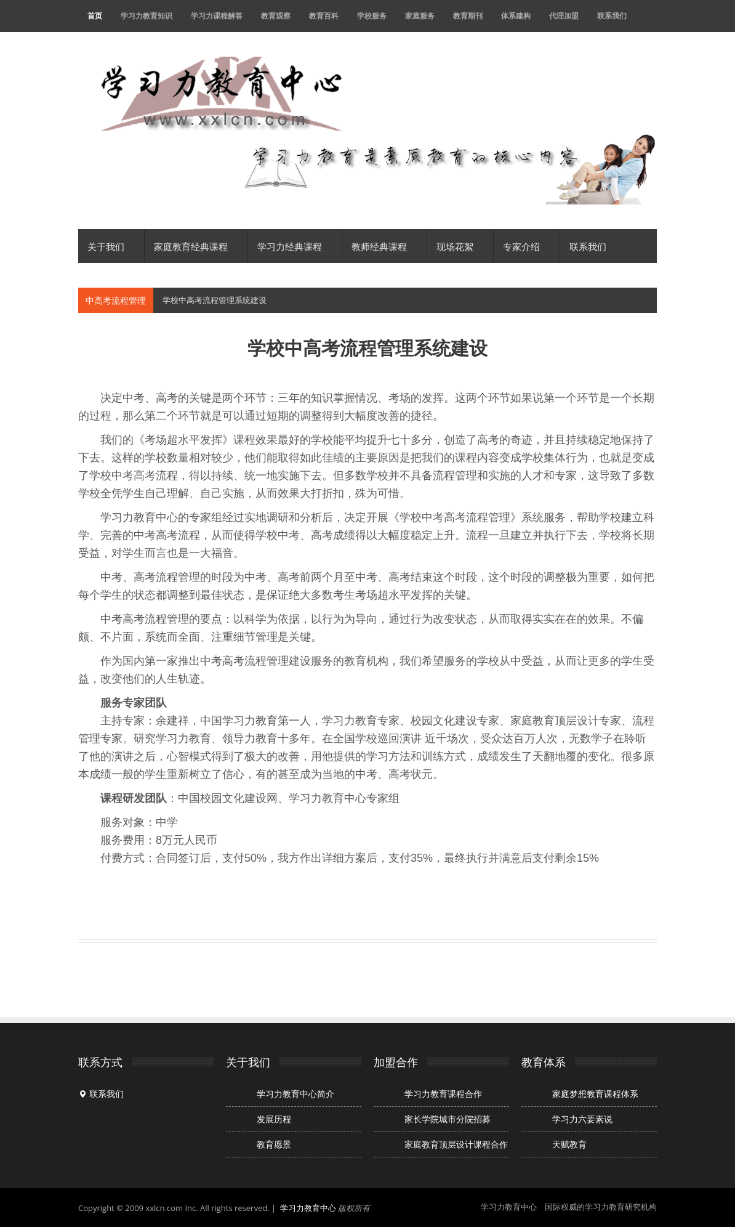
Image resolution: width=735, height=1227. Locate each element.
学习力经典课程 (294, 246)
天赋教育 (569, 1144)
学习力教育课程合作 (443, 1094)
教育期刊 (468, 15)
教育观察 (276, 15)
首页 (94, 15)
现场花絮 (460, 246)
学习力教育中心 (308, 1207)
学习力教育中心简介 (295, 1094)
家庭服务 (420, 15)
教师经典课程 (384, 246)
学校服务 (372, 15)
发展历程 (274, 1119)
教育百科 (324, 15)
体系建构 (516, 15)
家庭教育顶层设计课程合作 (456, 1144)
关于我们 (111, 246)
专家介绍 (526, 246)
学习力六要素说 (582, 1119)
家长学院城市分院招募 (447, 1119)
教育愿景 (274, 1144)
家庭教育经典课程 (196, 246)
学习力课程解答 (217, 15)
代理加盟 (564, 15)
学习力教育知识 (146, 15)
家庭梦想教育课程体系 (595, 1094)
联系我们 (612, 15)
